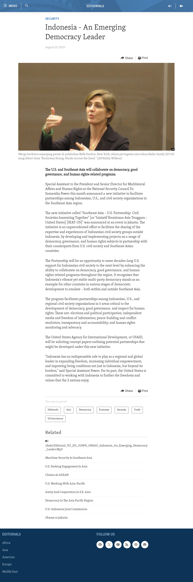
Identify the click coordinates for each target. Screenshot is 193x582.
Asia (5, 550)
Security (52, 19)
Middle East (10, 571)
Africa (6, 543)
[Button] (127, 58)
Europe (7, 564)
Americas (8, 557)
